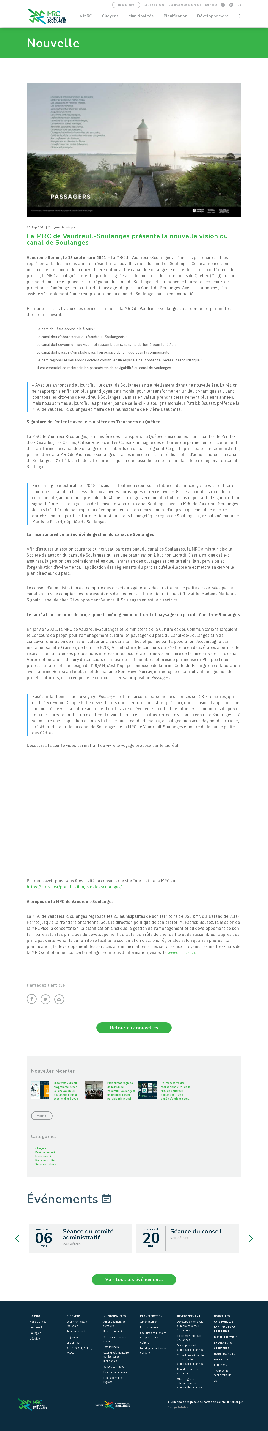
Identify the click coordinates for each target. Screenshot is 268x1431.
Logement (73, 1337)
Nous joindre (126, 4)
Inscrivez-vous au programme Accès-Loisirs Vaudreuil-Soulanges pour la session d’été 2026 (66, 1090)
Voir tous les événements (134, 1279)
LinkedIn (221, 1365)
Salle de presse (154, 5)
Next (250, 1238)
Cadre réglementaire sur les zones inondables (116, 1357)
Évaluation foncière (115, 1372)
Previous (17, 1238)
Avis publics (224, 1321)
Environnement (45, 1152)
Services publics (45, 1164)
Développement (212, 18)
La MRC (85, 18)
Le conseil (36, 1327)
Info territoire (111, 1347)
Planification (175, 18)
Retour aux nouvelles (134, 1027)
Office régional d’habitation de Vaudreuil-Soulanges (190, 1383)
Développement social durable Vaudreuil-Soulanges (190, 1326)
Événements (223, 1342)
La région (35, 1333)
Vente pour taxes (113, 1366)
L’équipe (35, 1338)
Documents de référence (185, 5)
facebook (221, 1359)
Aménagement (149, 1321)
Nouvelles (222, 1316)
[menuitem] (239, 6)
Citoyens (110, 18)
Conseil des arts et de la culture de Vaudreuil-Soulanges (190, 1359)
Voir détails (72, 1243)
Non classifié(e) (45, 1160)
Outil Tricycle (225, 1337)
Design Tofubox (178, 1407)
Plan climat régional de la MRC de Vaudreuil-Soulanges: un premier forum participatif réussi (121, 1090)
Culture (144, 1342)
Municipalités (141, 18)
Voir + (42, 1115)
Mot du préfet (38, 1321)
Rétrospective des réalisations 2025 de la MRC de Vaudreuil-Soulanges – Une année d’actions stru (175, 1090)
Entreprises (74, 1342)
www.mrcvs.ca (181, 952)
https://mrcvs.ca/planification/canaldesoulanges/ (74, 887)
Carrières (211, 5)
